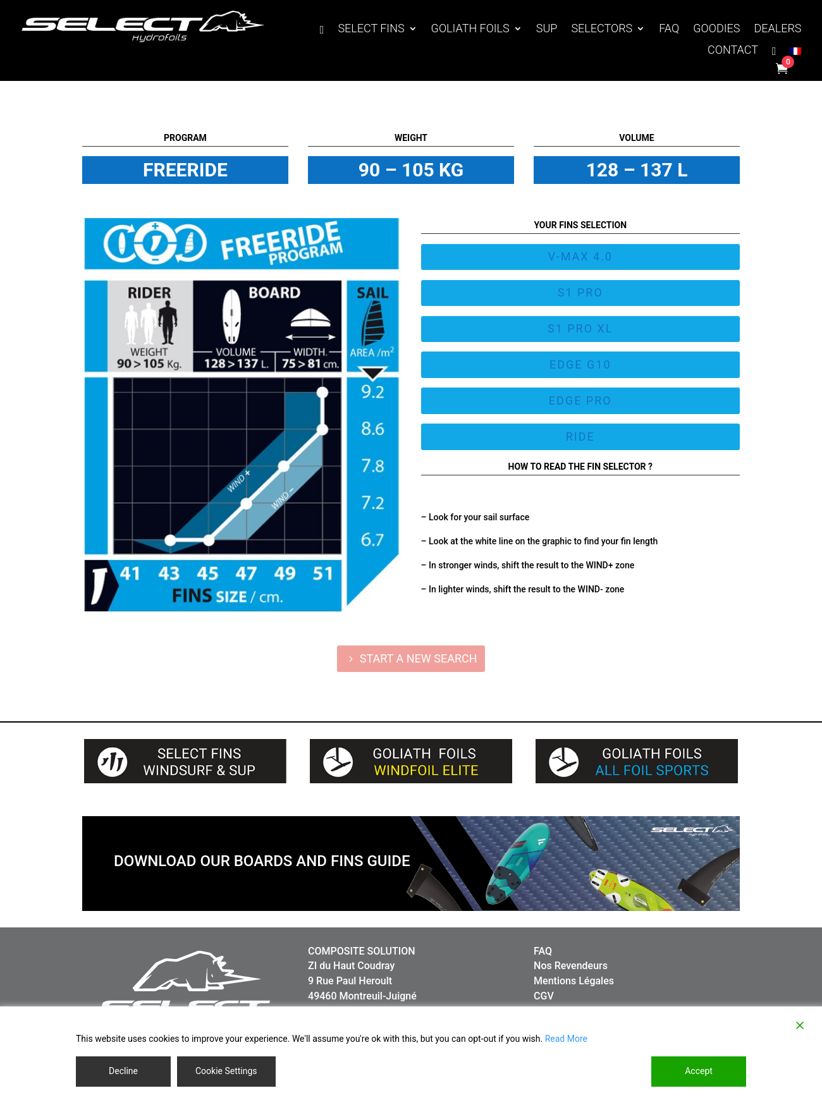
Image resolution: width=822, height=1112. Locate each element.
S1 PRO (580, 292)
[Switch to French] (795, 54)
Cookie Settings (226, 1071)
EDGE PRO (580, 400)
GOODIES (716, 29)
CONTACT (733, 51)
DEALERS (777, 29)
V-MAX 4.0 (580, 256)
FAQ (669, 29)
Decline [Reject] (123, 1071)
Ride (580, 436)
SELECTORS (601, 29)
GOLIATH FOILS (470, 29)
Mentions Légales (574, 981)
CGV (544, 996)
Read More (566, 1039)
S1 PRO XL (580, 328)
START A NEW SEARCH (418, 658)
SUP (547, 29)
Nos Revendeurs (571, 966)
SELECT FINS (371, 29)
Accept (699, 1071)
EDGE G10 (580, 364)
